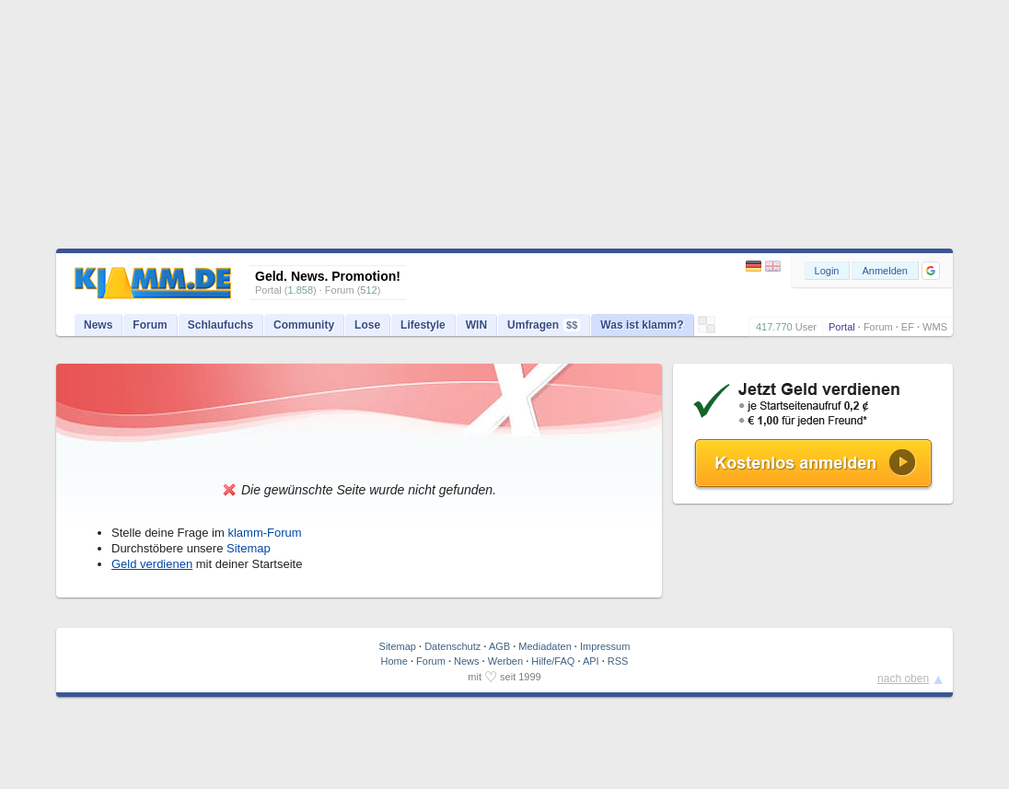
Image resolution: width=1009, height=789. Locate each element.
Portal (842, 326)
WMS (934, 326)
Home (394, 661)
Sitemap (248, 548)
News (98, 325)
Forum (878, 326)
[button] (931, 270)
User (806, 326)
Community (303, 325)
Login (827, 270)
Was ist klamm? (641, 325)
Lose (367, 325)
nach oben (903, 678)
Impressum (605, 646)
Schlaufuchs (220, 325)
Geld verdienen (151, 564)
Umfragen (543, 325)
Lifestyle (423, 325)
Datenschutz (452, 646)
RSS (618, 661)
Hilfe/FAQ (552, 661)
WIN (476, 325)
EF (907, 326)
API (591, 661)
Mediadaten (545, 646)
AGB (499, 646)
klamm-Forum (264, 533)
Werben (505, 661)
